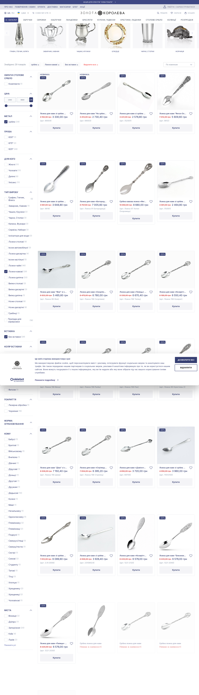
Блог (75, 7)
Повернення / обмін (25, 7)
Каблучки (56, 20)
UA (8, 13)
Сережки (41, 20)
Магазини (65, 7)
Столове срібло (154, 20)
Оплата (41, 7)
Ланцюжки (72, 20)
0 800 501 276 (42, 13)
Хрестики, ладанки (130, 20)
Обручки (27, 20)
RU (13, 13)
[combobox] (179, 87)
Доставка (52, 7)
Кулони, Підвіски (106, 20)
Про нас (8, 7)
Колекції (171, 20)
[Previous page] (7, 56)
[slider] (6, 129)
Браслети (87, 20)
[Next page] (192, 56)
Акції (82, 7)
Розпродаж (187, 20)
